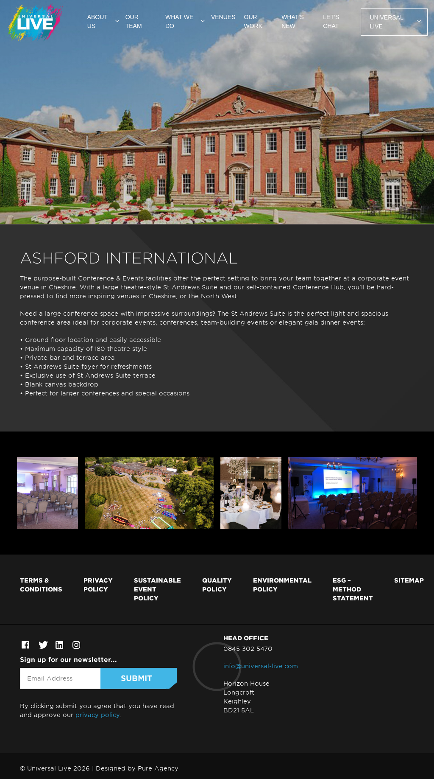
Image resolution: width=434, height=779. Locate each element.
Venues (223, 17)
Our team (133, 21)
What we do (179, 21)
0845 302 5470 (248, 648)
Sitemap (409, 580)
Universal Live (386, 22)
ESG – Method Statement (353, 589)
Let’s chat (331, 21)
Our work (253, 21)
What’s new (292, 21)
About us (97, 21)
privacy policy (97, 714)
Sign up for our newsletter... (68, 659)
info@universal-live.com (260, 666)
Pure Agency (158, 768)
